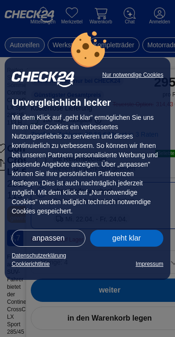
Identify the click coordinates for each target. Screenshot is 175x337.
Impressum (149, 264)
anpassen (48, 238)
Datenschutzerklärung (39, 255)
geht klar (126, 238)
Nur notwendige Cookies (132, 75)
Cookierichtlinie (30, 264)
